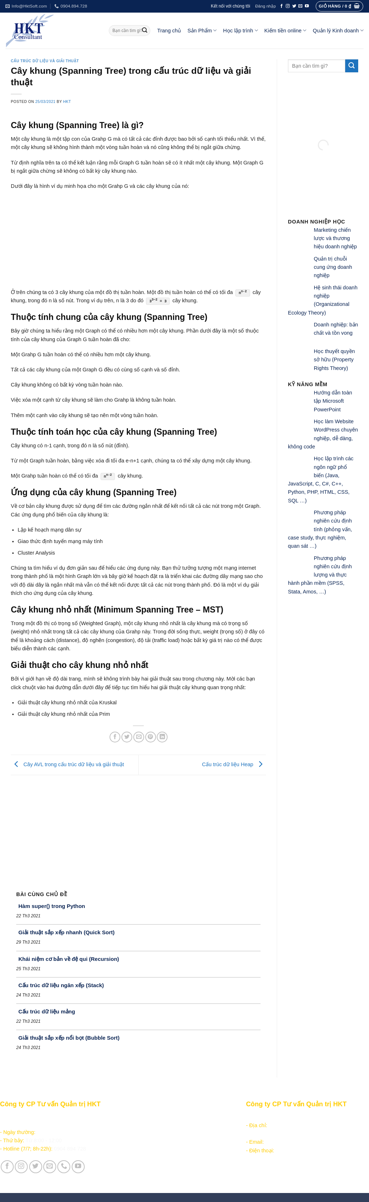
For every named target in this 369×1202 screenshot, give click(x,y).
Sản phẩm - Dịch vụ (145, 1117)
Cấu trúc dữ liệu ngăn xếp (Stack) (61, 985)
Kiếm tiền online (285, 30)
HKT (67, 102)
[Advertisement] (138, 829)
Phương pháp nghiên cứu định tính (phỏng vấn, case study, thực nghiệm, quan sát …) (320, 529)
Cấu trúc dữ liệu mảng (46, 1011)
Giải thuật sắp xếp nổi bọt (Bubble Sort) (69, 1038)
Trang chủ (169, 30)
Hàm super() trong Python (51, 906)
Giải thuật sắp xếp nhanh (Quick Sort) (66, 932)
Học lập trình (240, 30)
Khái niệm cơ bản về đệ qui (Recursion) (68, 959)
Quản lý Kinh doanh (338, 30)
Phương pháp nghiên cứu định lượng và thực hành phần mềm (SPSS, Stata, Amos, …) (320, 575)
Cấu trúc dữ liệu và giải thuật (45, 61)
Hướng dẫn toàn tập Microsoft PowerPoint (333, 401)
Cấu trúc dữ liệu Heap (234, 764)
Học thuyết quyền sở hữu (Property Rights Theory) (334, 359)
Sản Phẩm (202, 30)
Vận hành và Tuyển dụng (152, 1171)
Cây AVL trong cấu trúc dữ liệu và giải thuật (67, 764)
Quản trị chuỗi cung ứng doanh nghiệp (333, 267)
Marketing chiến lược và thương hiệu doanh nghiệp (335, 238)
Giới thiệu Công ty (144, 1163)
